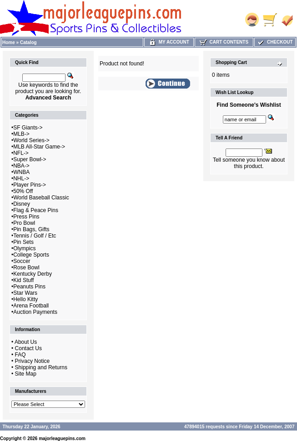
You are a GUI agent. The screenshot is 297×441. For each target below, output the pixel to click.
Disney (21, 204)
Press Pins (26, 216)
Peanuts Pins (29, 286)
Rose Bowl (26, 267)
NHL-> (21, 178)
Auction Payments (35, 312)
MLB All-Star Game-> (39, 147)
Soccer (21, 261)
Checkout (274, 42)
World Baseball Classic (41, 197)
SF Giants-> (27, 127)
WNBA (21, 172)
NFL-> (21, 153)
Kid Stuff (23, 280)
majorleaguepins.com (62, 438)
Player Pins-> (29, 185)
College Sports (31, 255)
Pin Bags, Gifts (31, 229)
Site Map (25, 374)
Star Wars (25, 293)
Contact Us (28, 348)
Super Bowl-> (29, 159)
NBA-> (21, 166)
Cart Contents (224, 42)
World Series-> (31, 140)
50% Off (23, 191)
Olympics (24, 248)
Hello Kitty (25, 299)
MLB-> (21, 134)
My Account (169, 42)
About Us (26, 342)
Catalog (28, 42)
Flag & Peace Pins (35, 210)
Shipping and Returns (41, 367)
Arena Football (31, 305)
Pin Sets (23, 242)
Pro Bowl (24, 223)
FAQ (20, 355)
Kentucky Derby (32, 274)
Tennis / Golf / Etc (34, 236)
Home (8, 42)
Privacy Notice (32, 361)
